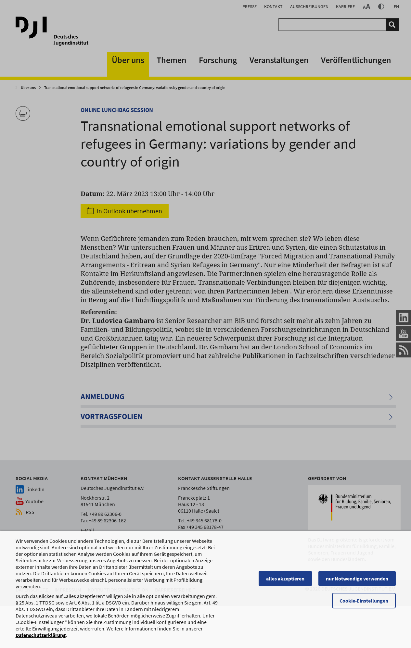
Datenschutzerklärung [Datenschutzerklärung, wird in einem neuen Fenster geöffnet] (41, 638)
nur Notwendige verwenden (357, 581)
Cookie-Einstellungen (364, 603)
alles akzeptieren (285, 581)
